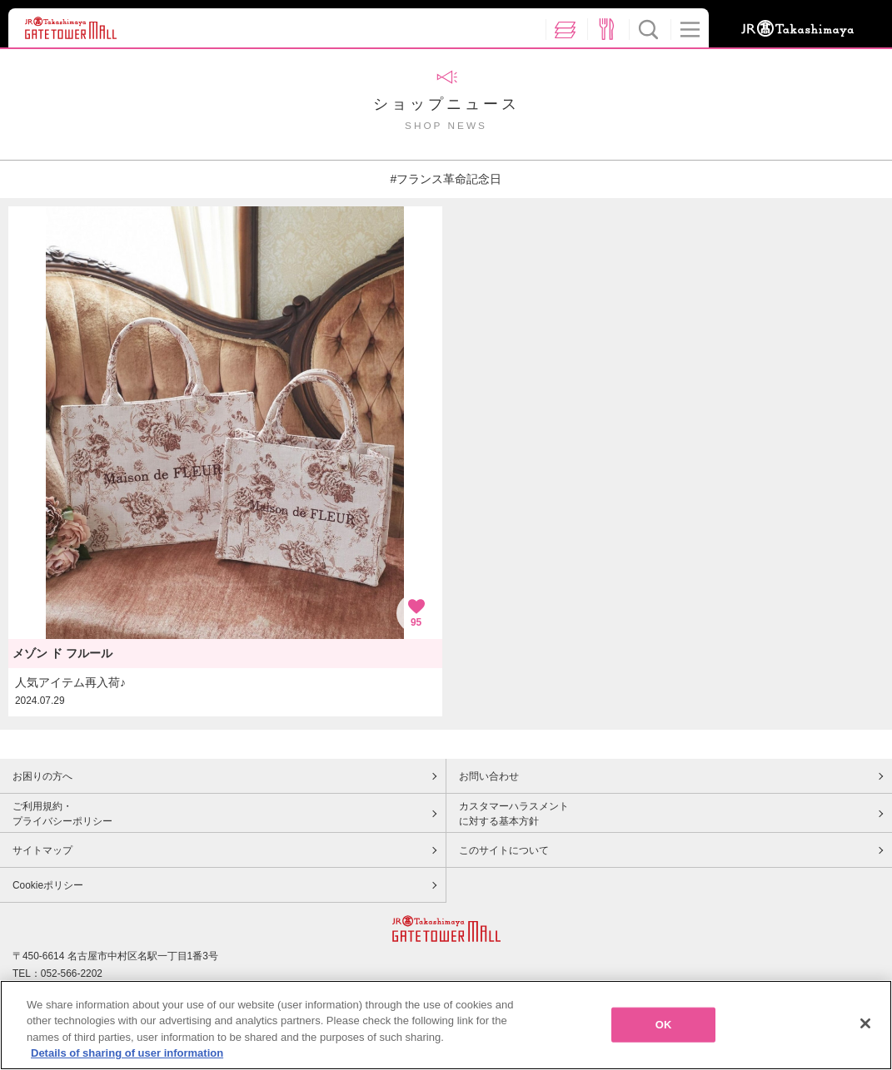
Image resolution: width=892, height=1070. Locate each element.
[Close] (865, 1023)
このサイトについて (504, 850)
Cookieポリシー (47, 885)
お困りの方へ (42, 776)
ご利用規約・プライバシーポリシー (62, 813)
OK (663, 1024)
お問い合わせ (489, 776)
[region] (446, 1025)
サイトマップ (42, 850)
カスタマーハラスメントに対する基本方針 (514, 813)
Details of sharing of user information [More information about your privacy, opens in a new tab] (127, 1053)
